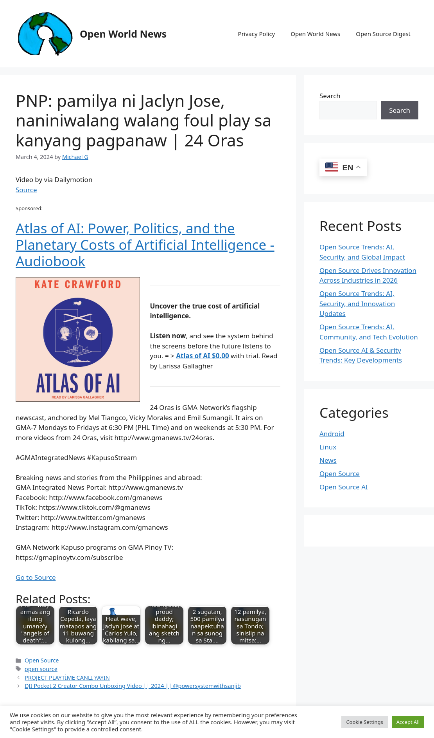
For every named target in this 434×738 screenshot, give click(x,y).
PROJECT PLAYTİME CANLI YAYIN (67, 677)
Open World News (123, 33)
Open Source (42, 660)
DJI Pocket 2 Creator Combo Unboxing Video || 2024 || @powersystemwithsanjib (133, 685)
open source (41, 669)
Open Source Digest (383, 34)
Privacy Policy (256, 34)
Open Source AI (343, 486)
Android (331, 433)
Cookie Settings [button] (364, 721)
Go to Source (36, 577)
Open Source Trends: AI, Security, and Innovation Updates (357, 303)
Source (26, 189)
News (328, 460)
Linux (327, 446)
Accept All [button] (408, 721)
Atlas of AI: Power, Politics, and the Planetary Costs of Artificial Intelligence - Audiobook (145, 244)
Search (330, 95)
